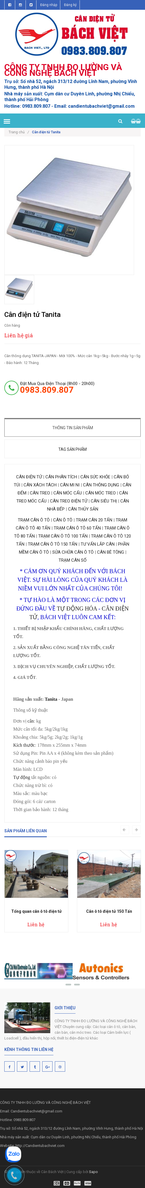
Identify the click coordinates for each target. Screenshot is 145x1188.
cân (31, 721)
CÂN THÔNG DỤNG (100, 485)
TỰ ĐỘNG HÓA (77, 608)
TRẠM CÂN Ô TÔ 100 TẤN (63, 536)
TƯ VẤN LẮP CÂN (98, 544)
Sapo (93, 1172)
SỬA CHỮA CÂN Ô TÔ (73, 552)
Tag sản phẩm (72, 449)
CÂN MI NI (69, 485)
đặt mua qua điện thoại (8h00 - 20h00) (57, 387)
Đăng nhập (48, 5)
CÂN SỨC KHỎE (95, 477)
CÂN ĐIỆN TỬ (29, 477)
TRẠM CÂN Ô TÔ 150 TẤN (52, 544)
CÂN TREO (40, 493)
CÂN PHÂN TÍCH (61, 477)
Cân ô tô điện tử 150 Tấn (109, 911)
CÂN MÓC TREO (100, 493)
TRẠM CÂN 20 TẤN (94, 520)
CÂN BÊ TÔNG (110, 552)
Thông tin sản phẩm (72, 427)
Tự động (21, 777)
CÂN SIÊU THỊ (104, 501)
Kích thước (24, 745)
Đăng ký (70, 5)
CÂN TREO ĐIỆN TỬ (68, 501)
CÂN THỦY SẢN (83, 509)
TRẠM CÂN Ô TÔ (34, 520)
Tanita (51, 699)
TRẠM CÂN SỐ (72, 560)
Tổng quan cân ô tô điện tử (36, 911)
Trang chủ (19, 132)
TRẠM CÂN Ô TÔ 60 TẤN (77, 528)
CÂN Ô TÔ (62, 520)
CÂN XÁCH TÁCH (40, 485)
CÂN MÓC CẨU (67, 493)
